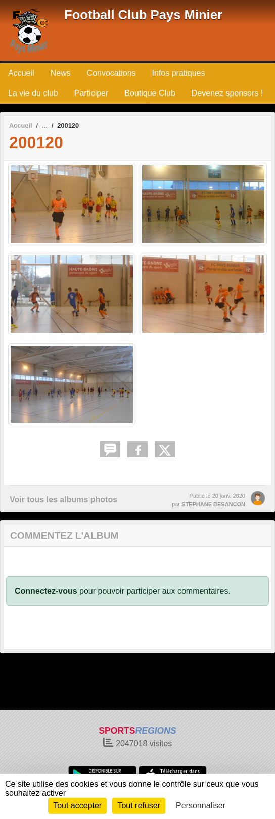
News (61, 73)
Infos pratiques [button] (178, 73)
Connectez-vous (46, 591)
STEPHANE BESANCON (213, 504)
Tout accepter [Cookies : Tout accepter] (77, 805)
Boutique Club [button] (149, 93)
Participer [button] (91, 93)
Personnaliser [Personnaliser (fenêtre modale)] (200, 805)
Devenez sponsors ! (227, 93)
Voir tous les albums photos (63, 499)
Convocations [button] (111, 73)
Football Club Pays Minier (143, 15)
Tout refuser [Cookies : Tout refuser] (138, 805)
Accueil (21, 73)
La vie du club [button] (33, 93)
